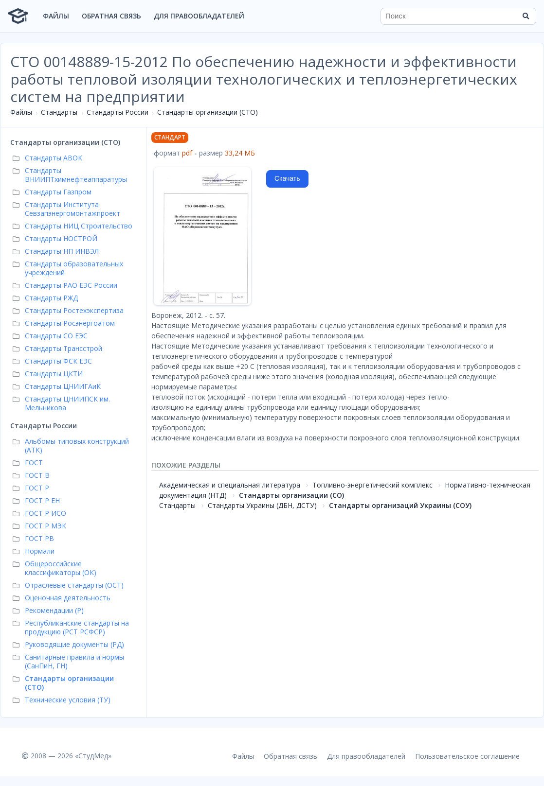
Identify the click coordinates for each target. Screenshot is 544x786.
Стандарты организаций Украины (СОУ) (400, 505)
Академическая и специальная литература (229, 484)
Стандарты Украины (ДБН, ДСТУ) (262, 505)
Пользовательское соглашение (467, 756)
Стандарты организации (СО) (291, 495)
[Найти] (525, 16)
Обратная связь (111, 15)
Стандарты (59, 112)
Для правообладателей (199, 15)
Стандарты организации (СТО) (207, 112)
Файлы (56, 15)
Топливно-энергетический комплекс (372, 484)
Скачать (287, 178)
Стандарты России (117, 112)
